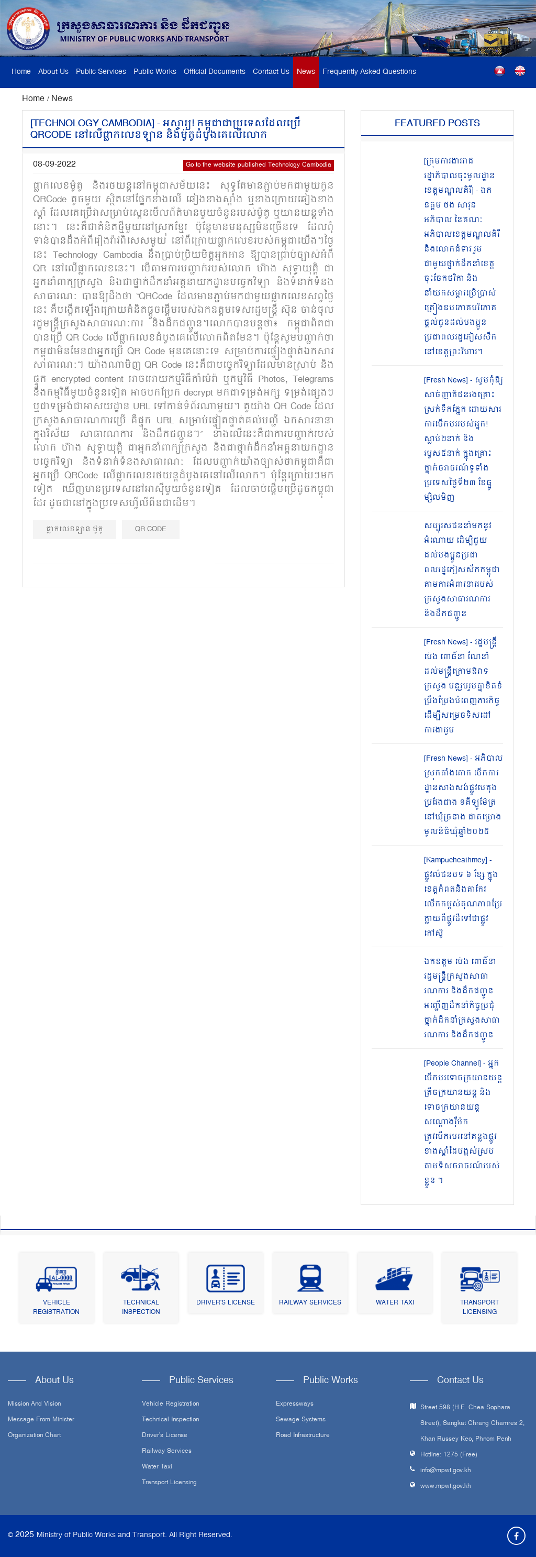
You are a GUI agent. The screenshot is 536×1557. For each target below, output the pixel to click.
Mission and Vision (34, 1404)
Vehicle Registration (56, 1308)
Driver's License (225, 1303)
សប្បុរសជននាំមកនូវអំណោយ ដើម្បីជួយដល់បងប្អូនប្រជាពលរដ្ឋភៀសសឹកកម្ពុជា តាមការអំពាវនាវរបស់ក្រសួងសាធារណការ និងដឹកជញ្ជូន (462, 570)
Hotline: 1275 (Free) (448, 1455)
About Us (53, 72)
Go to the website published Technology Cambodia (258, 165)
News (306, 72)
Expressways (295, 1404)
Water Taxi (395, 1303)
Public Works (154, 72)
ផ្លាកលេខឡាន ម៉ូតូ (74, 529)
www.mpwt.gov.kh (445, 1486)
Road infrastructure (303, 1436)
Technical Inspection (141, 1308)
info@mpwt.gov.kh (445, 1470)
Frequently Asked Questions (369, 72)
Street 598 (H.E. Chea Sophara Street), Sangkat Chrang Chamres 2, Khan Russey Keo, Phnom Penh (472, 1423)
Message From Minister (41, 1420)
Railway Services (310, 1303)
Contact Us (271, 72)
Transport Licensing (479, 1308)
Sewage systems (301, 1420)
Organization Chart (34, 1436)
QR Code (150, 529)
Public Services (101, 72)
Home (21, 72)
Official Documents (214, 72)
